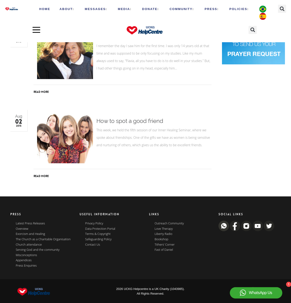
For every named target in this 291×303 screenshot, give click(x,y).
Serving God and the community (38, 250)
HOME (44, 9)
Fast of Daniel (164, 250)
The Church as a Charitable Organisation (43, 239)
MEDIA (124, 9)
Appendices (24, 260)
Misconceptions (26, 255)
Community (182, 9)
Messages (96, 9)
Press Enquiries (26, 266)
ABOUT (66, 9)
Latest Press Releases (30, 223)
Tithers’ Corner (165, 245)
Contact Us (92, 245)
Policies (239, 9)
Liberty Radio (163, 234)
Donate (150, 9)
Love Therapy (164, 229)
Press (211, 9)
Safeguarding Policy (98, 239)
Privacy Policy (94, 223)
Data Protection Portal (100, 229)
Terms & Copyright (98, 234)
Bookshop (161, 239)
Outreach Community (169, 223)
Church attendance (29, 245)
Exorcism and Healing (30, 234)
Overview (22, 229)
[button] (282, 9)
